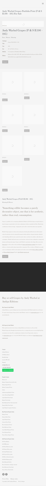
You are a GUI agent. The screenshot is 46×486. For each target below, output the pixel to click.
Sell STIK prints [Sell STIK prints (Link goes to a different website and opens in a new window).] (5, 444)
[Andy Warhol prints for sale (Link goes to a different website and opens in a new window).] (23, 252)
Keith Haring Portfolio (7, 462)
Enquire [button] (5, 62)
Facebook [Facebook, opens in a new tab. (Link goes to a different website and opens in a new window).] (6, 474)
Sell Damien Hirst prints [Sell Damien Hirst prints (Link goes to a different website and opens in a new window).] (7, 449)
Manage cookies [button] (14, 478)
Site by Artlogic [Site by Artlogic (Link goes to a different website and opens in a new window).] (21, 481)
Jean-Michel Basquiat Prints (8, 429)
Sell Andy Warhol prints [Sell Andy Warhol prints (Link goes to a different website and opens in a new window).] (7, 451)
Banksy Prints (5, 414)
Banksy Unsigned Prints (7, 387)
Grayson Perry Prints (6, 422)
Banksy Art (4, 379)
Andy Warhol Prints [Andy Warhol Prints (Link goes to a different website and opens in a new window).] (6, 419)
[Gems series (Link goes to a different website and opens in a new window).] (4, 244)
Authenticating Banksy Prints (8, 392)
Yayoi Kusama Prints (6, 432)
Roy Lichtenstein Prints (7, 424)
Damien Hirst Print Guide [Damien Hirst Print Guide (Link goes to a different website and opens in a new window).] (7, 405)
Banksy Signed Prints (6, 384)
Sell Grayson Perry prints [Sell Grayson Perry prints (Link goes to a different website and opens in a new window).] (7, 454)
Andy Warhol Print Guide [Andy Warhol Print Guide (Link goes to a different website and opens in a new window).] (7, 397)
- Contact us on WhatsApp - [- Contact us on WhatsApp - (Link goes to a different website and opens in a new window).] (7, 370)
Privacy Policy (5, 478)
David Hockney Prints (6, 427)
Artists (3, 389)
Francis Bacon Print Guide (7, 469)
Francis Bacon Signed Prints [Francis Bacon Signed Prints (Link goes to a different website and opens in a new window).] (8, 434)
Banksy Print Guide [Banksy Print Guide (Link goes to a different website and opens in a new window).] (6, 400)
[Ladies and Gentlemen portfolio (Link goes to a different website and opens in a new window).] (28, 244)
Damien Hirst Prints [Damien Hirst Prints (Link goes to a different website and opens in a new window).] (6, 417)
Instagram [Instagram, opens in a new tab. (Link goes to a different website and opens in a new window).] (3, 474)
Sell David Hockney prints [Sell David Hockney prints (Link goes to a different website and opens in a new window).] (7, 446)
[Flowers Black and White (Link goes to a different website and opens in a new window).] (38, 249)
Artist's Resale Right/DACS (8, 395)
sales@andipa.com (35, 312)
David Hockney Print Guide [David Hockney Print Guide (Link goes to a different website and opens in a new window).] (8, 467)
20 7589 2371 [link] (8, 367)
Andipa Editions (7, 3)
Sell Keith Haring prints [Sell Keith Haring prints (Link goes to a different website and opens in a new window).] (7, 459)
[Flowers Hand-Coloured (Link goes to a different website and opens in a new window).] (9, 252)
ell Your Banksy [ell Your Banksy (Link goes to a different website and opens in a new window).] (6, 441)
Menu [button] (43, 4)
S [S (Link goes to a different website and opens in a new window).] (2, 441)
